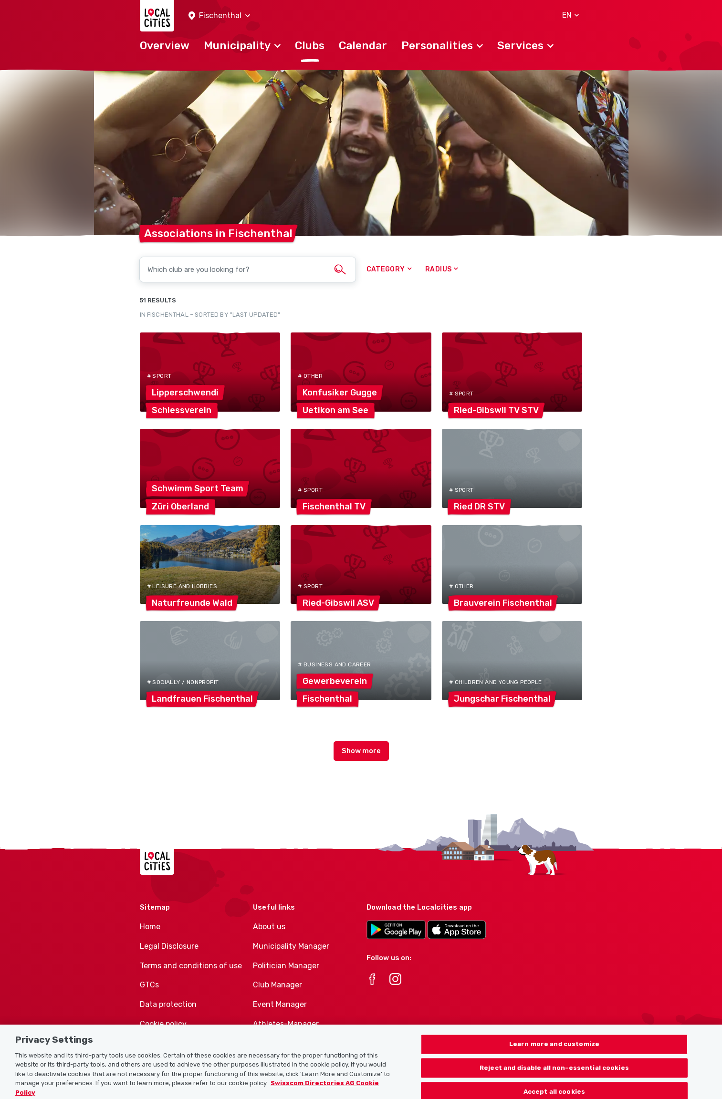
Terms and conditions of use (191, 965)
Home (150, 926)
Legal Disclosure (169, 946)
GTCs (149, 984)
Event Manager (280, 1004)
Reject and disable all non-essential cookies (554, 1079)
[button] (219, 16)
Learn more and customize (554, 1055)
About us (269, 926)
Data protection (168, 1004)
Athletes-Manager (286, 1023)
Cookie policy (163, 1023)
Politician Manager (286, 965)
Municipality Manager (291, 946)
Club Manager (277, 984)
